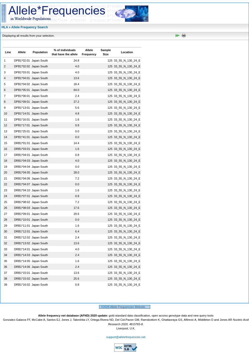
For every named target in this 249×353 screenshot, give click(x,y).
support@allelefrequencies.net (125, 337)
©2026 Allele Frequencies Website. (124, 306)
